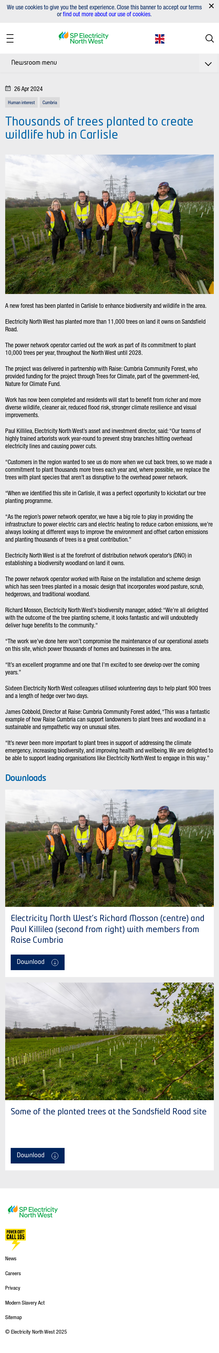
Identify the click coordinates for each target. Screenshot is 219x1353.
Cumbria (49, 102)
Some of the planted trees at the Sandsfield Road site (109, 1112)
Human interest (21, 102)
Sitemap (13, 1317)
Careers (13, 1273)
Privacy (12, 1288)
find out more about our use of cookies (106, 14)
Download (37, 962)
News (11, 1258)
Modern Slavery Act (25, 1302)
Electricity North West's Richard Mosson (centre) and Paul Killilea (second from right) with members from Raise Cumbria (107, 930)
